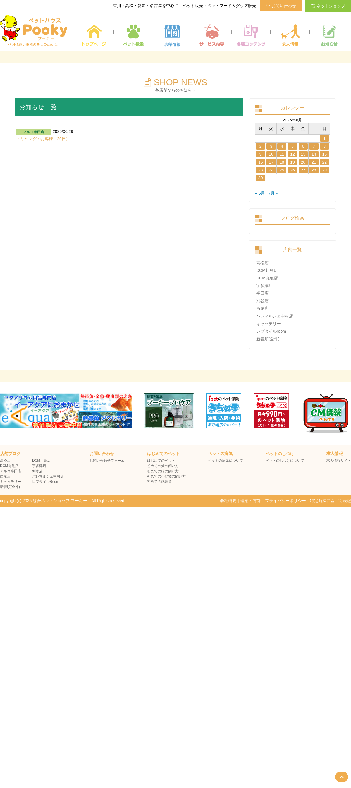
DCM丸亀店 (267, 278)
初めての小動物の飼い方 (166, 476)
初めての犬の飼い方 (163, 466)
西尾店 (262, 308)
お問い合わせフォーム (107, 461)
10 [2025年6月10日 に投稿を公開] (271, 154)
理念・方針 (250, 500)
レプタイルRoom (45, 482)
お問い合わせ (281, 5)
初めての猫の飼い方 (163, 471)
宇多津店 (264, 285)
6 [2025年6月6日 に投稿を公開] (303, 146)
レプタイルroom (271, 331)
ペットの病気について (225, 461)
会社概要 (228, 500)
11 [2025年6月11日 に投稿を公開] (282, 154)
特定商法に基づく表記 (330, 500)
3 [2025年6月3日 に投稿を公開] (271, 146)
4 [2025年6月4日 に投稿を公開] (282, 146)
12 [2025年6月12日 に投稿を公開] (292, 154)
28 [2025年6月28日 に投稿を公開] (314, 170)
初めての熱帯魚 (159, 482)
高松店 (262, 262)
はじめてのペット (161, 461)
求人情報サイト (338, 461)
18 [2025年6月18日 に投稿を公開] (282, 162)
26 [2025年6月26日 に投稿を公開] (292, 170)
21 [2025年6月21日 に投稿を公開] (314, 162)
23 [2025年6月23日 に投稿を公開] (260, 170)
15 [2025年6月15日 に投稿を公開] (324, 154)
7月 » (273, 193)
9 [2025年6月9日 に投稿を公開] (260, 154)
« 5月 (260, 193)
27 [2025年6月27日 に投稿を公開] (303, 170)
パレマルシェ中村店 (274, 316)
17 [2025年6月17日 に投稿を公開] (271, 162)
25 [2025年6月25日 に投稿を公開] (282, 170)
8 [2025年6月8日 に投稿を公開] (324, 146)
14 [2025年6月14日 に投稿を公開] (314, 154)
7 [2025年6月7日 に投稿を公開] (314, 146)
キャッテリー (268, 323)
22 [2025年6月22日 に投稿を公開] (324, 162)
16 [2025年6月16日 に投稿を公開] (260, 162)
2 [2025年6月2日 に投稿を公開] (260, 146)
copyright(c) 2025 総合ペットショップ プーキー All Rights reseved (62, 500)
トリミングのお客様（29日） (43, 138)
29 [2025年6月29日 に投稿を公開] (324, 170)
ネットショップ (328, 6)
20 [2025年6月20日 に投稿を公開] (303, 162)
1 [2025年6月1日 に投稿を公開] (324, 138)
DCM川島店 (267, 270)
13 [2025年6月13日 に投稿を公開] (303, 154)
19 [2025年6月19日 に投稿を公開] (292, 162)
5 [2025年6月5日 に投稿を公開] (292, 146)
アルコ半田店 (10, 471)
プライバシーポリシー (285, 500)
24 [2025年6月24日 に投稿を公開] (271, 170)
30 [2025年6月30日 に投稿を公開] (260, 178)
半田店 (262, 293)
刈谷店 (262, 300)
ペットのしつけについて (285, 461)
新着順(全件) (267, 339)
